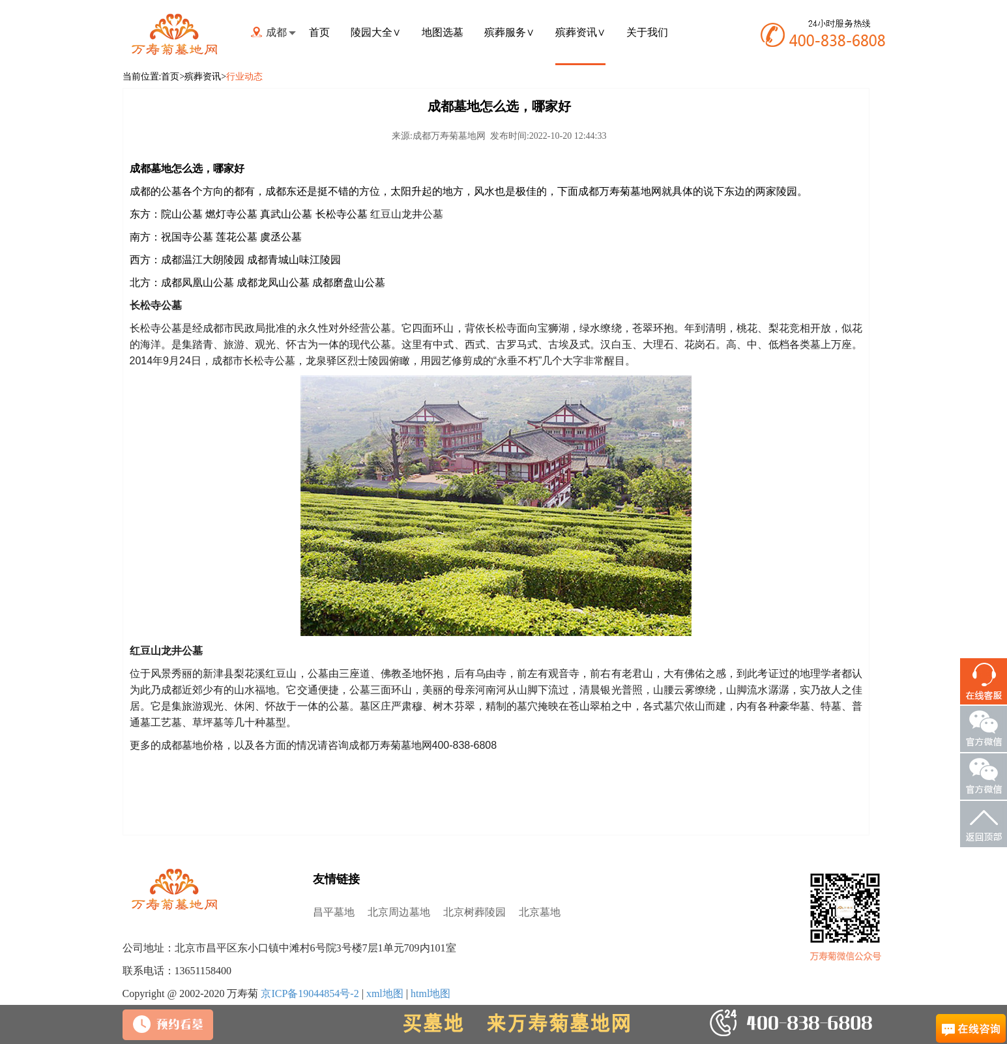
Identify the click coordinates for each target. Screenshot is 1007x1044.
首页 (319, 32)
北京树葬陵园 (474, 912)
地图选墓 (442, 32)
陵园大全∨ (376, 32)
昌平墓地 (334, 912)
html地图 (430, 993)
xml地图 (384, 993)
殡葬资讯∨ (580, 32)
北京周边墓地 (399, 912)
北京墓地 (540, 912)
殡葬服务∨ (509, 32)
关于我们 (647, 32)
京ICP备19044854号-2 (309, 993)
